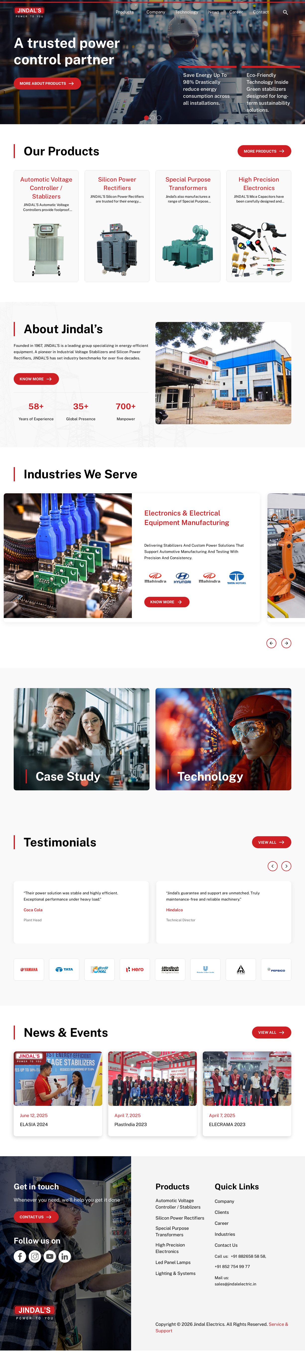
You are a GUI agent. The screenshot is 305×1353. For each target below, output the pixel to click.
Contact (261, 10)
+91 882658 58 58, (248, 1258)
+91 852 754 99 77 (232, 1269)
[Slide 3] (158, 117)
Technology (186, 10)
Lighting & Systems (175, 1275)
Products (125, 10)
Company (156, 10)
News (213, 10)
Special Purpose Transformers (172, 1234)
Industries (225, 1236)
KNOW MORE (169, 604)
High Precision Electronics (170, 1250)
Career (236, 10)
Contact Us (226, 1247)
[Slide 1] (146, 117)
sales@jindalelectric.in (235, 1286)
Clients (222, 1214)
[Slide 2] (152, 117)
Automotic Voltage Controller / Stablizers (178, 1206)
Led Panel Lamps (173, 1264)
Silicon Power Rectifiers (179, 1220)
